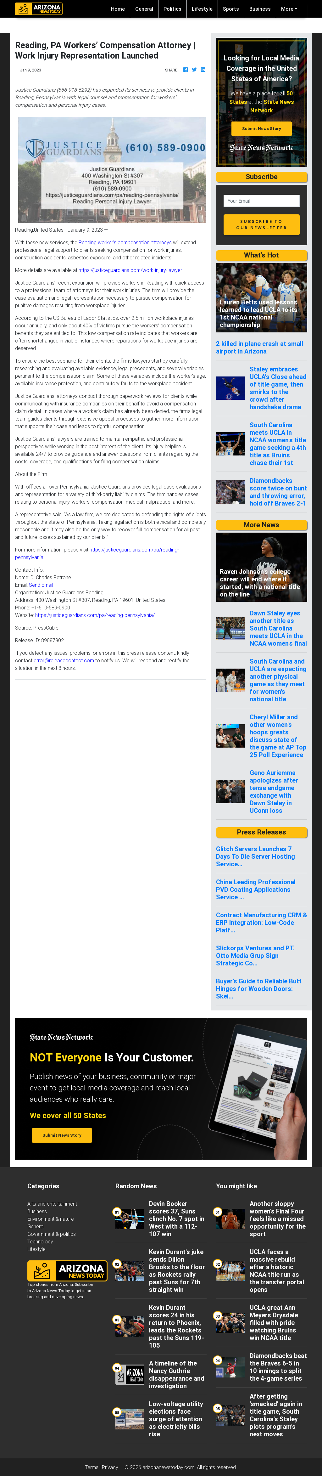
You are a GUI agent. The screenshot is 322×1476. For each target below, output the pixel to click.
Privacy (110, 1467)
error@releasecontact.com (64, 660)
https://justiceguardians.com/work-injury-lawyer (130, 270)
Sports (231, 9)
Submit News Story (261, 128)
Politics (172, 9)
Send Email (41, 585)
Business (260, 9)
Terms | (93, 1467)
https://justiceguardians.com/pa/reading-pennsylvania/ (95, 615)
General (144, 9)
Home (120, 8)
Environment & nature (50, 1219)
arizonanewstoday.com (168, 1467)
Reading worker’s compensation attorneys (125, 242)
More (287, 9)
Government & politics (51, 1234)
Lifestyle (202, 9)
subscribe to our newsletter (261, 224)
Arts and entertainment (52, 1204)
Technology (40, 1241)
